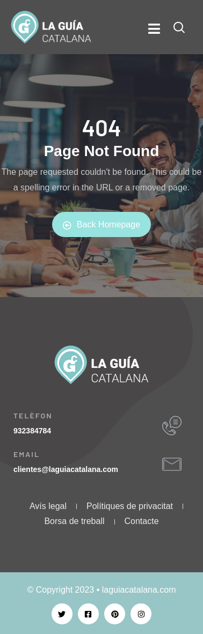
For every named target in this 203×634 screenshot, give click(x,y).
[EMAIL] (172, 464)
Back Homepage (101, 225)
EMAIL (26, 454)
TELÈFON (33, 415)
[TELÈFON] (172, 426)
